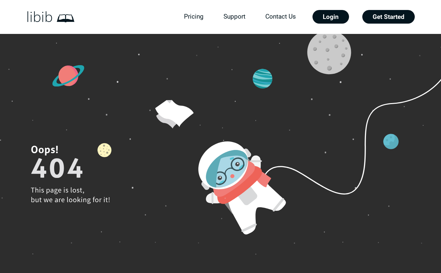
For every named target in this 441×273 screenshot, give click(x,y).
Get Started (388, 17)
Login (331, 17)
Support (234, 16)
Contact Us (280, 16)
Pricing (194, 16)
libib (39, 17)
